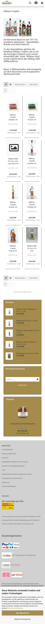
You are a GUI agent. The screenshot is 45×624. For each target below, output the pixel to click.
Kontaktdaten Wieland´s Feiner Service (15, 462)
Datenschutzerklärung (14, 608)
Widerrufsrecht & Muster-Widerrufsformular (16, 474)
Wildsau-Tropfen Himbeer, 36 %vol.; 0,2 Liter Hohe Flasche (32, 161)
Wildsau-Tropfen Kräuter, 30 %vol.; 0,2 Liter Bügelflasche (13, 248)
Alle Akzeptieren (22, 613)
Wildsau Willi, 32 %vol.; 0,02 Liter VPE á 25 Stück (13, 161)
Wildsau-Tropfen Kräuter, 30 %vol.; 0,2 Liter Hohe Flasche (13, 204)
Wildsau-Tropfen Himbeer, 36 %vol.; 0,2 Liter (32, 204)
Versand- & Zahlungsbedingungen (13, 466)
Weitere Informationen (22, 619)
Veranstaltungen (7, 449)
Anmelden (22, 385)
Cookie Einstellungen (9, 486)
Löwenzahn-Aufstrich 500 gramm (22, 424)
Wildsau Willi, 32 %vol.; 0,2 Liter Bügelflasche (32, 248)
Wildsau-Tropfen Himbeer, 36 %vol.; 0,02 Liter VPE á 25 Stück (13, 117)
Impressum (6, 482)
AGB (3, 470)
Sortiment (5, 458)
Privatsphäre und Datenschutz (12, 478)
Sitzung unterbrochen (9, 454)
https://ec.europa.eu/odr (25, 524)
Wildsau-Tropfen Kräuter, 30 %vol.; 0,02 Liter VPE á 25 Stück (32, 117)
